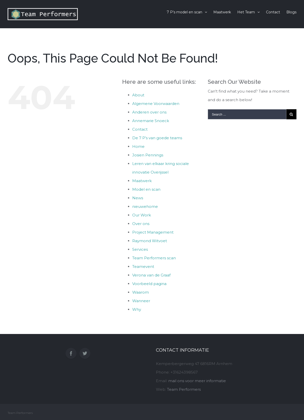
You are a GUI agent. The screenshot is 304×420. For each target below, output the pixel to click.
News (137, 197)
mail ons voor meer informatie (197, 380)
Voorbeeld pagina (149, 283)
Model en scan (146, 189)
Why (136, 309)
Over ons (140, 223)
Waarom (140, 292)
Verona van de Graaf (151, 275)
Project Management (153, 232)
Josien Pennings (147, 155)
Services (140, 249)
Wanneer (141, 300)
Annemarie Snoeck (150, 120)
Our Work (141, 215)
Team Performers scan (154, 258)
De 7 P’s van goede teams (157, 137)
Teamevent (143, 266)
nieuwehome (145, 206)
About (138, 95)
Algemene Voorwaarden (155, 103)
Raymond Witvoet (149, 240)
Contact (140, 129)
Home (138, 146)
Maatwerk (142, 180)
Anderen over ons (149, 112)
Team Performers (184, 389)
